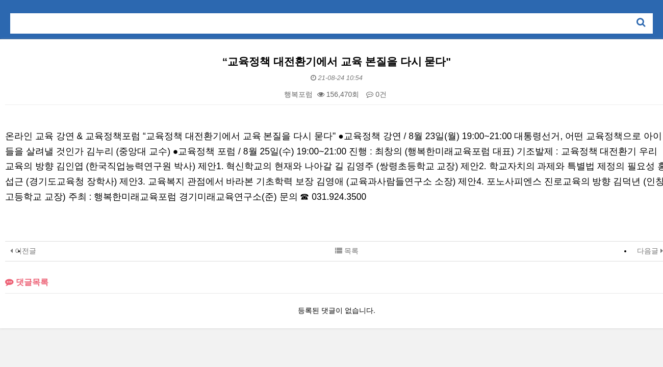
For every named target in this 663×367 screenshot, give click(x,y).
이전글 (23, 251)
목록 (347, 251)
